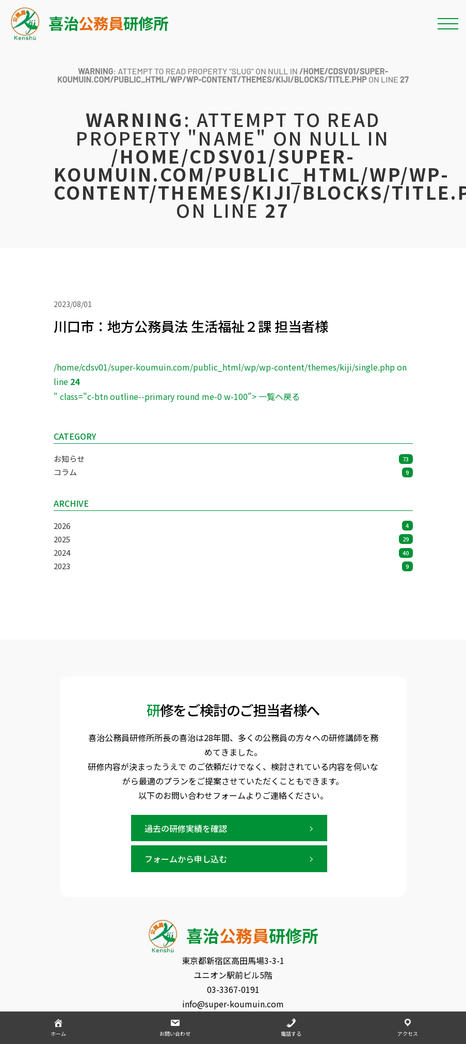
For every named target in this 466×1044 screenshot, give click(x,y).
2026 (233, 525)
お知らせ (233, 458)
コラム (233, 472)
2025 (233, 539)
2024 (233, 552)
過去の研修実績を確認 (185, 828)
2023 (233, 565)
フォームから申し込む (185, 859)
